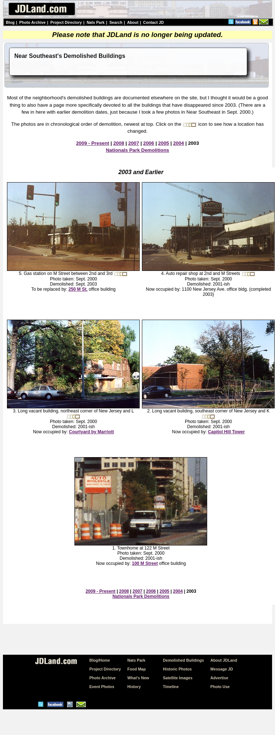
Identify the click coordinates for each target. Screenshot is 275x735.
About (133, 22)
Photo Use (220, 686)
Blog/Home (99, 660)
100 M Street (145, 563)
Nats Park (95, 22)
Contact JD (153, 22)
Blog (10, 22)
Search (115, 22)
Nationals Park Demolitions (137, 150)
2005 (163, 143)
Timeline (171, 686)
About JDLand (223, 660)
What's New (138, 678)
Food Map (136, 669)
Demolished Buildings (183, 660)
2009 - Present (92, 143)
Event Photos (101, 686)
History (134, 686)
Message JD (221, 669)
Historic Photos (177, 669)
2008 (118, 143)
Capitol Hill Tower (226, 431)
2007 (133, 143)
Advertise (219, 678)
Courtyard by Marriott (91, 431)
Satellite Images (177, 678)
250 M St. (78, 289)
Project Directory (66, 22)
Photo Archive (32, 22)
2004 (178, 143)
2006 (148, 143)
